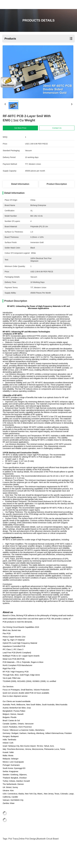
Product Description (57, 184)
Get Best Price (24, 128)
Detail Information (20, 184)
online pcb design (27, 839)
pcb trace (13, 839)
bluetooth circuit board (48, 839)
